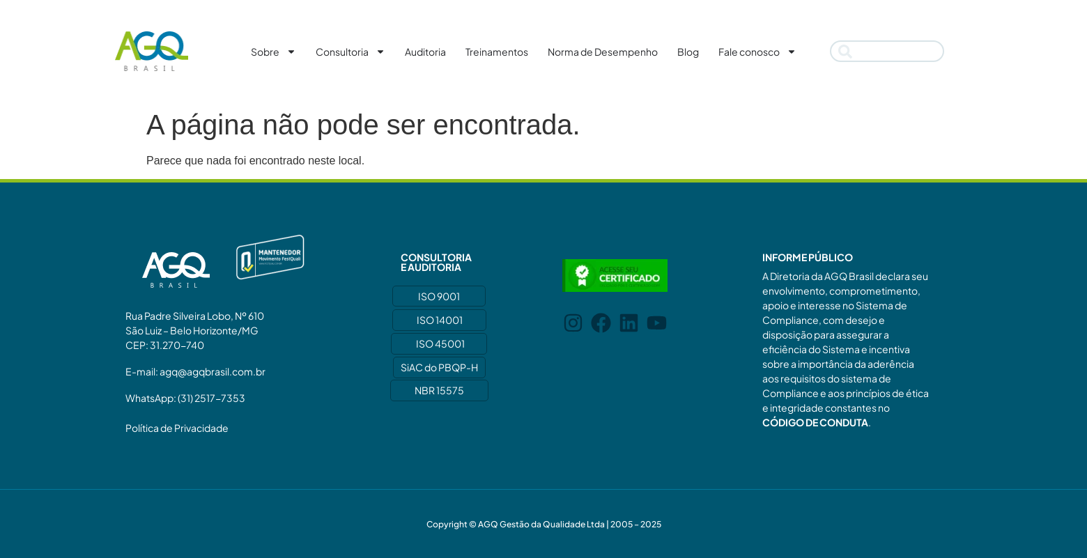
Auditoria (425, 51)
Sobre (273, 51)
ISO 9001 (439, 296)
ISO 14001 (440, 319)
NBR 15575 (439, 390)
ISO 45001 (440, 343)
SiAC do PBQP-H (439, 367)
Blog (688, 51)
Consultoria (350, 51)
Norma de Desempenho (603, 51)
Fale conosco (757, 51)
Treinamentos (496, 51)
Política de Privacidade (177, 427)
